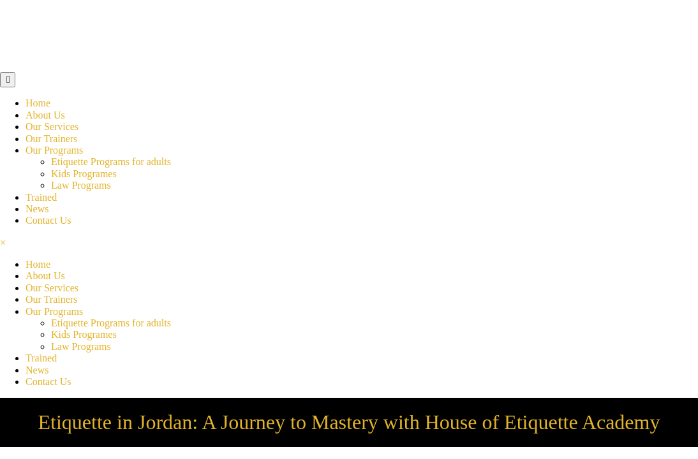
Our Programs (54, 150)
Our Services (52, 126)
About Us (45, 115)
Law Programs (81, 185)
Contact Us (48, 220)
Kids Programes (84, 173)
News (37, 208)
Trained (41, 197)
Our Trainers (51, 138)
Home (38, 103)
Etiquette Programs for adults (111, 161)
